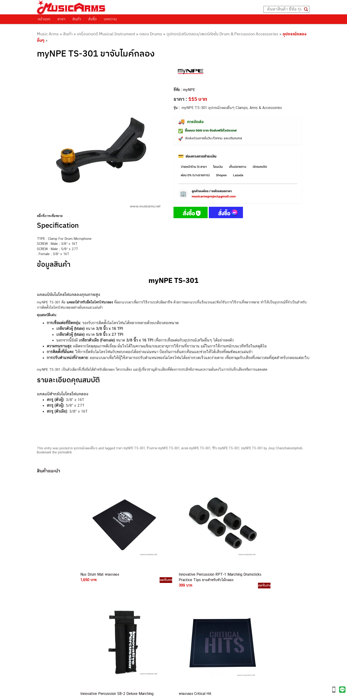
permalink (65, 452)
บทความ (110, 19)
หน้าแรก (44, 19)
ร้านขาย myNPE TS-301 (163, 448)
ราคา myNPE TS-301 (130, 448)
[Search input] (284, 9)
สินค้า (76, 19)
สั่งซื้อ (92, 19)
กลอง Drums (150, 33)
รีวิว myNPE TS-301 (226, 448)
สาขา (61, 19)
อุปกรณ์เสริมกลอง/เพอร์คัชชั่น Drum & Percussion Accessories (222, 33)
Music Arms (48, 33)
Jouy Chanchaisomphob (285, 448)
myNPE (189, 90)
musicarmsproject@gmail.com (214, 196)
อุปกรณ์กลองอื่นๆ (85, 448)
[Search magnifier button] (306, 9)
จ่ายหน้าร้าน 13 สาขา (194, 166)
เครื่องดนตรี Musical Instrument (106, 33)
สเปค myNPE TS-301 (196, 448)
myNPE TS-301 (252, 448)
